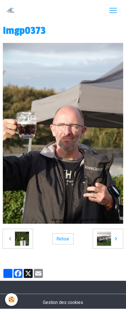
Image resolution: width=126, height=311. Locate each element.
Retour (62, 239)
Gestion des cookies (63, 302)
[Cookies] (11, 299)
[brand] (11, 10)
